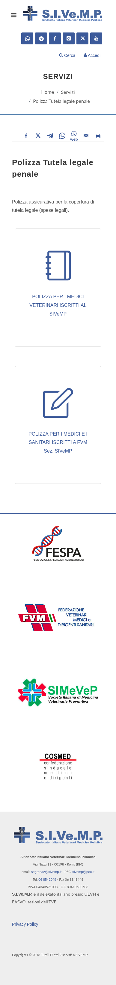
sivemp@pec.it (83, 872)
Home (47, 92)
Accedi (92, 55)
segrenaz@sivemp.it (46, 872)
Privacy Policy (25, 924)
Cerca (67, 55)
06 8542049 (47, 879)
